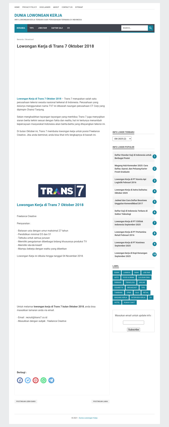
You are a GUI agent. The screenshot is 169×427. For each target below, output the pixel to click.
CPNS (129, 293)
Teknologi (130, 282)
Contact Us (67, 7)
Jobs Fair (42, 28)
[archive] (122, 138)
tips (143, 288)
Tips (31, 28)
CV (68, 28)
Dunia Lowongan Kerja (38, 15)
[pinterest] (36, 380)
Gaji (137, 293)
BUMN (116, 273)
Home (17, 7)
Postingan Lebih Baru (25, 401)
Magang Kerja (120, 298)
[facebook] (20, 380)
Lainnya (126, 273)
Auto (116, 277)
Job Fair (146, 273)
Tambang (118, 293)
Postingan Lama (100, 401)
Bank (136, 273)
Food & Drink (128, 277)
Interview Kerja (138, 298)
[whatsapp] (43, 380)
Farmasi (117, 282)
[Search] (134, 28)
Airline (142, 282)
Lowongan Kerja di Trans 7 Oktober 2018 (39, 98)
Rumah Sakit (129, 302)
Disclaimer (45, 7)
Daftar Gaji (57, 28)
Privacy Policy (29, 7)
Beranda (21, 28)
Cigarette (118, 288)
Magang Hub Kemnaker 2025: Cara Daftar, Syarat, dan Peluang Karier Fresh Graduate (131, 168)
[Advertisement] (62, 73)
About (56, 7)
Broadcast (132, 288)
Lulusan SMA (144, 277)
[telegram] (51, 380)
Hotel (117, 302)
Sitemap (79, 7)
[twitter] (28, 380)
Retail (146, 293)
